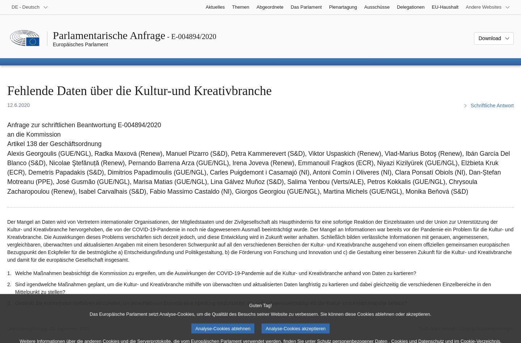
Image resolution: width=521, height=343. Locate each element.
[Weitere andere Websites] (488, 7)
